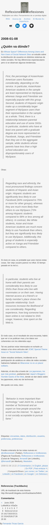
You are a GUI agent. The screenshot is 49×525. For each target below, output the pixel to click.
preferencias (17, 439)
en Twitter (40, 471)
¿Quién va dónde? (15, 46)
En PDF (29, 468)
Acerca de (16, 19)
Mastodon (27, 461)
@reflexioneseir (8, 453)
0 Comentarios (24, 466)
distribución (31, 436)
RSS (8, 19)
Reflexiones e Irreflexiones (24, 12)
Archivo (27, 19)
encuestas (14, 436)
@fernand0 (6, 461)
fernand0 (24, 459)
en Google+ (29, 474)
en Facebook (17, 474)
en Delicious (41, 474)
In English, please (40, 466)
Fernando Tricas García (13, 524)
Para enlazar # (40, 468)
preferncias (6, 439)
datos (22, 436)
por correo (29, 471)
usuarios (41, 436)
